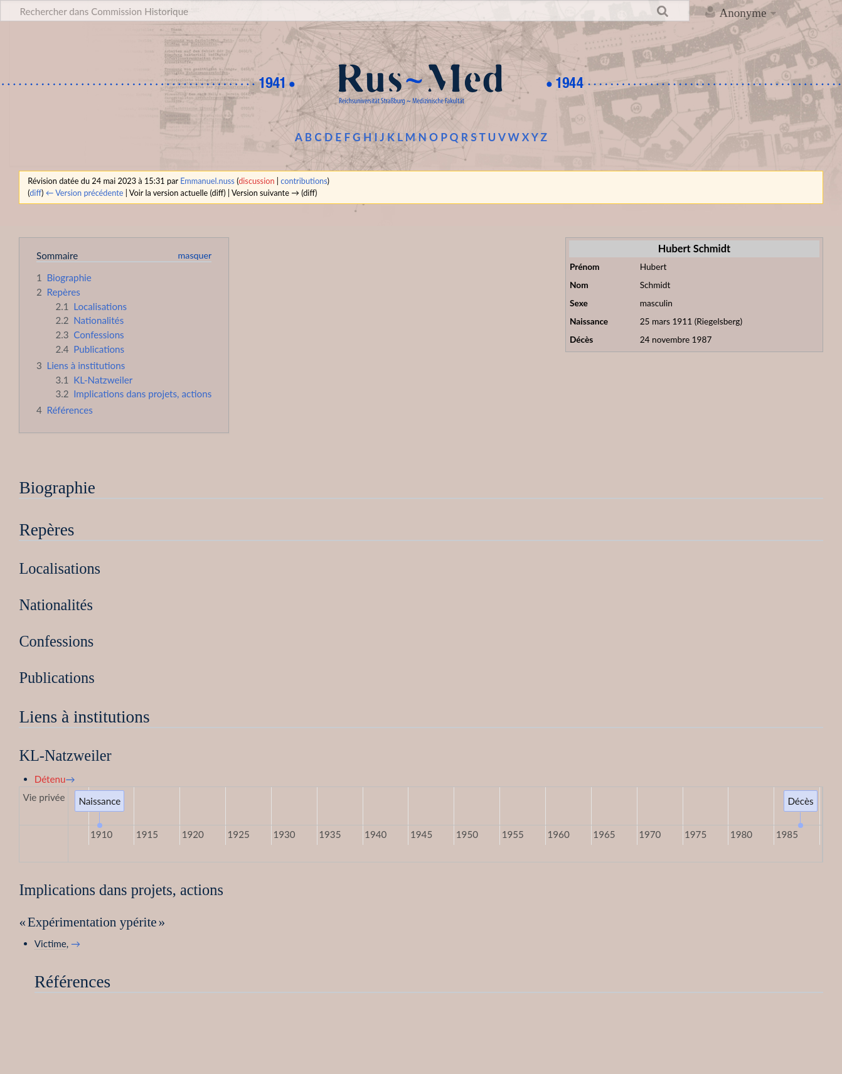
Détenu (50, 779)
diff (35, 193)
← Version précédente (85, 193)
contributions (303, 181)
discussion (256, 181)
